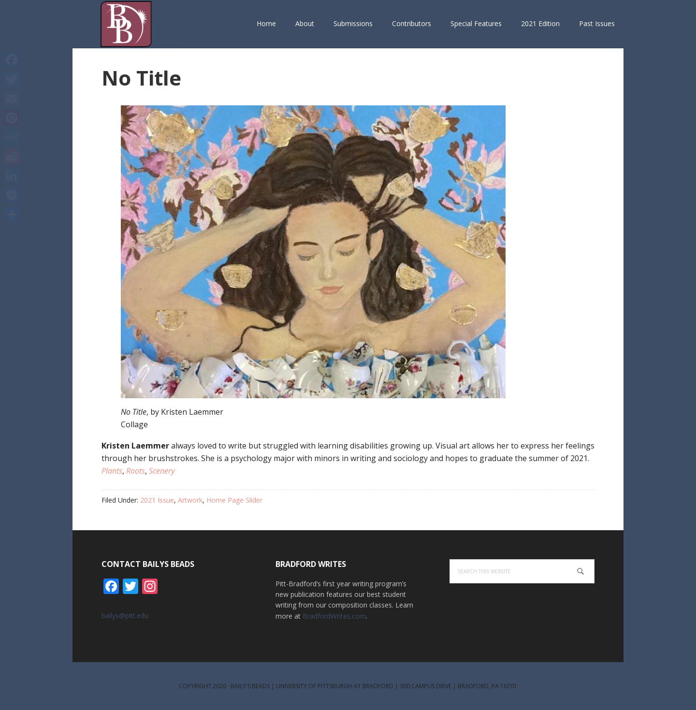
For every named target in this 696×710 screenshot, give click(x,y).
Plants (112, 470)
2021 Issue (157, 500)
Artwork (190, 500)
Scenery (161, 470)
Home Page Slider (234, 500)
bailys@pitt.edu (125, 615)
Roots (135, 470)
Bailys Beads (135, 24)
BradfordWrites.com (334, 616)
